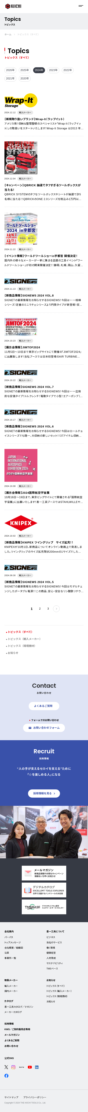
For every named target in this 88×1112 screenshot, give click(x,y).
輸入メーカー (11, 986)
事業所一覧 (10, 958)
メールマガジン (12, 1035)
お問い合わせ (11, 1046)
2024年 (39, 70)
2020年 (24, 78)
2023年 (53, 70)
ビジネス (50, 937)
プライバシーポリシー (34, 1097)
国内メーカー (11, 991)
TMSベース (52, 968)
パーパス (8, 937)
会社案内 (9, 931)
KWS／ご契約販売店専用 (17, 1029)
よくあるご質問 (11, 1040)
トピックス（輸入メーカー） (25, 639)
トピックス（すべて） (21, 632)
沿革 (6, 953)
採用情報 (9, 1023)
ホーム (7, 34)
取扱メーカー (11, 980)
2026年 (10, 70)
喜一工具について (55, 931)
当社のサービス (54, 942)
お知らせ (13, 653)
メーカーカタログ (13, 1012)
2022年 (67, 70)
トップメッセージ (12, 942)
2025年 (24, 70)
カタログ (8, 1001)
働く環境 (50, 947)
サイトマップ (11, 1097)
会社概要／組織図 (13, 947)
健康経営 (51, 953)
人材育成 (51, 958)
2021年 (10, 78)
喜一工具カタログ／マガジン (18, 1007)
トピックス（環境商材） (22, 646)
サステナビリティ (54, 963)
